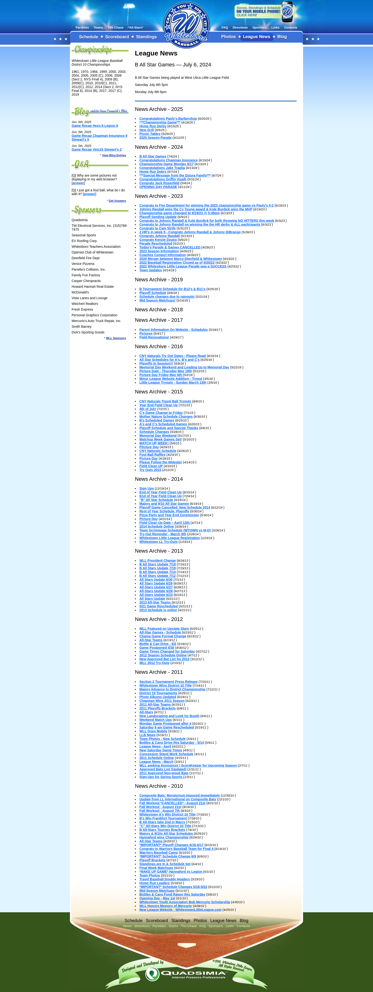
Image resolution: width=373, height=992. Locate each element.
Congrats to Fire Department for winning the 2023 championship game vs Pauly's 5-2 (206, 205)
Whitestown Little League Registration (169, 538)
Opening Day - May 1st (157, 898)
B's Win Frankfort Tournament (163, 818)
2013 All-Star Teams (155, 602)
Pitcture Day (149, 447)
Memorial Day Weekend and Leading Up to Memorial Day (184, 367)
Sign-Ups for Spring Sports (161, 777)
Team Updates (150, 270)
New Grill (146, 130)
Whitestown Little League (186, 25)
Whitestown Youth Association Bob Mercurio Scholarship (184, 902)
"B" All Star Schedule (156, 500)
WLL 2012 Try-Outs (154, 663)
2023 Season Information (159, 251)
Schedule (89, 37)
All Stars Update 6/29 (155, 583)
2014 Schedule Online (156, 526)
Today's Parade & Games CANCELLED (170, 247)
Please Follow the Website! (160, 462)
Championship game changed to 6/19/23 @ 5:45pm (179, 213)
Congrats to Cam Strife (157, 228)
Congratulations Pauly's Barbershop (168, 118)
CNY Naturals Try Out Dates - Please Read (172, 356)
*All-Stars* (135, 27)
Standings (147, 37)
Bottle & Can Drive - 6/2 (157, 644)
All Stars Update (152, 598)
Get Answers (117, 201)
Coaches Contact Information (162, 255)
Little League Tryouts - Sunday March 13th (172, 382)
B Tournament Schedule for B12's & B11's (172, 289)
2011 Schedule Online (156, 758)
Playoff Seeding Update (158, 217)
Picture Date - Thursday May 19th (165, 371)
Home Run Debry (153, 172)
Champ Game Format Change (162, 636)
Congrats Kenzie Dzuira (158, 240)
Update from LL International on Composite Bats (177, 799)
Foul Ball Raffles (152, 454)
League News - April (155, 746)
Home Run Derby (153, 126)
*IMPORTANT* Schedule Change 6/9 (167, 856)
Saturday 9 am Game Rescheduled (166, 727)
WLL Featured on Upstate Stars (164, 628)
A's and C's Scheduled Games (163, 424)
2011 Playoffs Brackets (157, 708)
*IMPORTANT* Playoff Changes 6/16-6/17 (171, 845)
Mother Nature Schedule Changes (166, 416)
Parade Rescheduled (155, 243)
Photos (229, 37)
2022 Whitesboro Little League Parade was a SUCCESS (182, 266)
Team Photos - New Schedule (162, 739)
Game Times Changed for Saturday (167, 651)
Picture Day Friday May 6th (161, 375)
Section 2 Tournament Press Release (168, 682)
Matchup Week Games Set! (160, 439)
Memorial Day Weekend (158, 435)
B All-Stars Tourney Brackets (162, 830)
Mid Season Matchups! (157, 300)
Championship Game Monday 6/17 (166, 164)
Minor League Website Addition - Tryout (170, 379)
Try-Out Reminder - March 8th (162, 534)
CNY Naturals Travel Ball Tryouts (165, 401)
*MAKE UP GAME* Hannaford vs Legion (171, 871)
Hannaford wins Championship (163, 837)
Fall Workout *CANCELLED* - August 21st (172, 803)
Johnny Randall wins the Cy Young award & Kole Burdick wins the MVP (195, 209)
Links (275, 27)
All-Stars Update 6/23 (156, 595)
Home (127, 926)
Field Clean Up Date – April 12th (165, 523)
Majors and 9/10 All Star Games (164, 504)
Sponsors (259, 27)
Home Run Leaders (154, 883)
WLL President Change (157, 560)
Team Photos (149, 875)
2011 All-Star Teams (155, 704)
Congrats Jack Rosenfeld (159, 183)
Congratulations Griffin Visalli (162, 179)
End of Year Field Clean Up (160, 492)
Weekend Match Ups (155, 720)
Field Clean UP (151, 466)
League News (257, 37)
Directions (240, 27)
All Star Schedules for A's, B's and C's (169, 360)
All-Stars (146, 712)
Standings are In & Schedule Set (165, 864)
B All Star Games (152, 156)
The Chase (115, 27)
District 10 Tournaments (158, 693)
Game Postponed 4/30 (156, 648)
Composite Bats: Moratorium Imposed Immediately (179, 795)
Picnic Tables (149, 134)
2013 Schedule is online (158, 610)
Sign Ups (146, 488)
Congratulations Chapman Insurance (168, 160)
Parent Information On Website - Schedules (173, 330)
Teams (98, 27)
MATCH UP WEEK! (154, 443)
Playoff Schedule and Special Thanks (168, 428)
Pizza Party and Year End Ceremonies (169, 515)
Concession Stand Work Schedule (166, 754)
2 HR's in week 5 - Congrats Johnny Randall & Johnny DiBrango (190, 232)
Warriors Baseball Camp (158, 852)
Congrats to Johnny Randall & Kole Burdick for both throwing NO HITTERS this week (206, 221)
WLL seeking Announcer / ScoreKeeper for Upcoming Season (188, 765)
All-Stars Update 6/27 (156, 587)
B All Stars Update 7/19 (157, 568)
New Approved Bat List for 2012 (164, 659)
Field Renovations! (154, 337)
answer (78, 183)
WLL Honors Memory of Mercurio (165, 906)
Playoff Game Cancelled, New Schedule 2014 (174, 507)
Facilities (82, 27)
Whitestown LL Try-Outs (158, 542)
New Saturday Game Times (160, 750)
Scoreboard (117, 37)
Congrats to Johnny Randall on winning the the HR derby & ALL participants (200, 224)
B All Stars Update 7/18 (157, 564)
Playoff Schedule (152, 293)
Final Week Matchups (156, 868)
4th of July (147, 409)
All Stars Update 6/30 (155, 579)
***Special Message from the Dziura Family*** (175, 175)
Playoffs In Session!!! (156, 363)
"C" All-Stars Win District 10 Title (165, 826)
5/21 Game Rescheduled (158, 606)
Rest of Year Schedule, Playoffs (164, 511)
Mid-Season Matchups (157, 891)
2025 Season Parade (155, 137)
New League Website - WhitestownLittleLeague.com (180, 910)
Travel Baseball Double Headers (164, 879)
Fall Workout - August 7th (159, 811)
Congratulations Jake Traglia (162, 168)
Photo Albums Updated (157, 697)
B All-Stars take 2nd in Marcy (162, 822)
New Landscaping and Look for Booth (169, 716)
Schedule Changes (154, 432)
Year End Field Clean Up (158, 405)
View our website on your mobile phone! (265, 11)
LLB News (147, 735)
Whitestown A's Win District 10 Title (167, 814)
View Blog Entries (114, 155)
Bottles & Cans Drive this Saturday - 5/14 (171, 742)
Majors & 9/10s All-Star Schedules (166, 833)
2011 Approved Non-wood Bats (163, 773)
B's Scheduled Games (156, 420)
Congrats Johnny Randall (159, 236)
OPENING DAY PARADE (158, 187)
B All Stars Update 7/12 (157, 576)
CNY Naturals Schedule (157, 451)
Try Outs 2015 (150, 470)
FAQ (225, 27)
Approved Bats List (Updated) (162, 769)
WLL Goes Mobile (153, 731)
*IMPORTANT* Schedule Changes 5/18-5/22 (173, 887)
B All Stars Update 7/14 (157, 572)
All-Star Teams (150, 640)
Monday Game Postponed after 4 (165, 723)
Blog (282, 37)
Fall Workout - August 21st (160, 807)
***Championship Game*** (160, 122)
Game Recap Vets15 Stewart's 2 (97, 149)
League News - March (156, 762)
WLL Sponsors (116, 338)
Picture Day (148, 458)
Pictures (145, 333)
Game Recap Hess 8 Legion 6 (95, 126)
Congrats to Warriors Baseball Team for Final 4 (176, 849)
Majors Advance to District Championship (172, 689)
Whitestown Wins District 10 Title (165, 685)
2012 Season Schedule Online (162, 655)
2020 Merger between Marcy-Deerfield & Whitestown (180, 259)
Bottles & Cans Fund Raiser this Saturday (172, 894)
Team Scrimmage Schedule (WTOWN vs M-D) (175, 530)
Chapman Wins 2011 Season (162, 701)
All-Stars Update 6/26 (156, 591)
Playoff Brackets (152, 860)
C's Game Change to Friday (161, 413)
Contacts (290, 27)
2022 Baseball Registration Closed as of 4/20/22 (177, 262)
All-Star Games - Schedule (160, 632)
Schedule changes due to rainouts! (167, 296)
